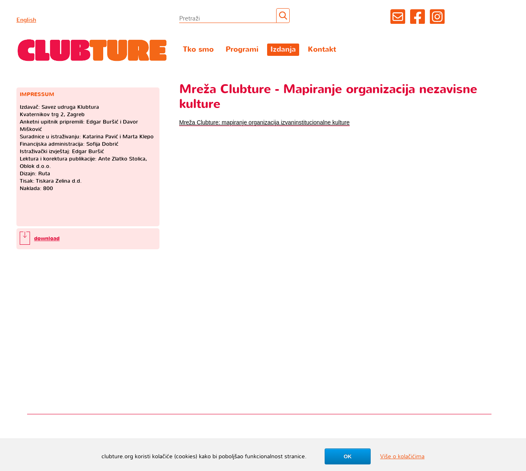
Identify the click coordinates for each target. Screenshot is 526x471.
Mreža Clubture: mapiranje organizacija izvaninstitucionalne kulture (264, 122)
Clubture (92, 49)
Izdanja (283, 49)
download (47, 238)
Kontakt (322, 49)
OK (348, 456)
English (26, 20)
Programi (242, 49)
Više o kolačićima (402, 456)
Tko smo (198, 49)
